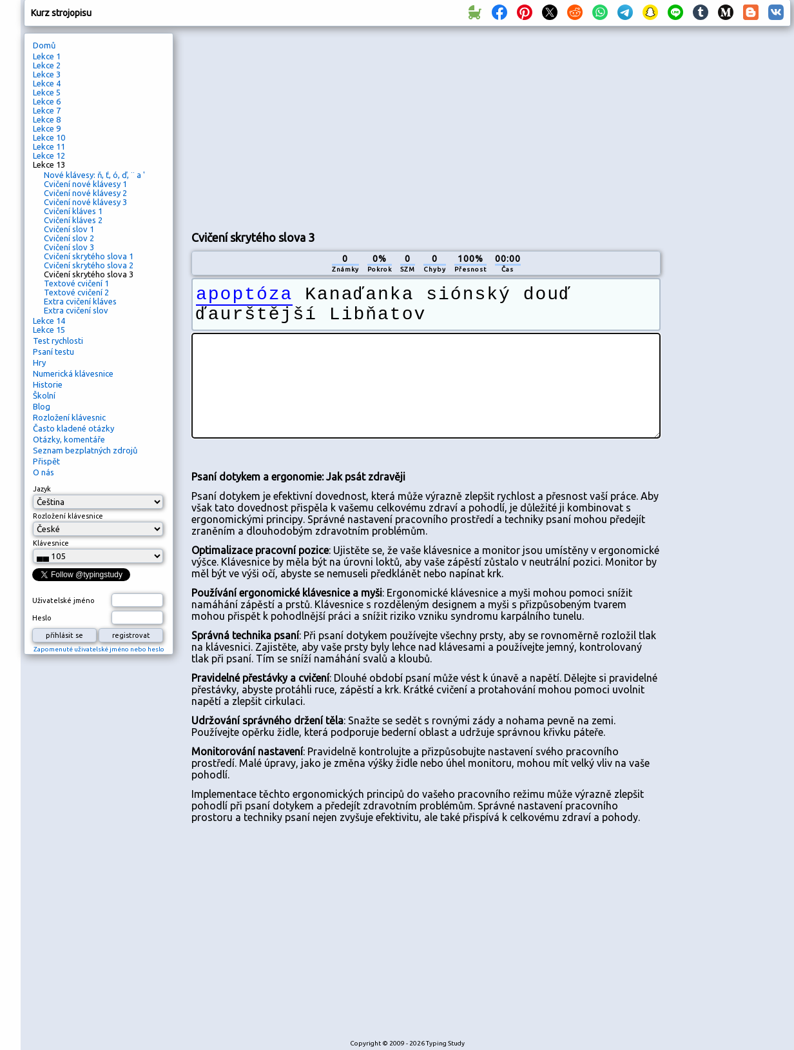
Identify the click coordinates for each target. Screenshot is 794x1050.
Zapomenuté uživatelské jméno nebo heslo (99, 649)
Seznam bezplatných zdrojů (85, 450)
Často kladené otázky (73, 428)
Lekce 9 (47, 128)
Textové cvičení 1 (76, 283)
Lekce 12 (49, 155)
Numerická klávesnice (73, 373)
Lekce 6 (47, 101)
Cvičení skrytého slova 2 (88, 265)
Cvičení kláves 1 (73, 210)
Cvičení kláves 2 (73, 219)
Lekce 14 (49, 320)
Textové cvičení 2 (76, 292)
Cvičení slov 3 (69, 247)
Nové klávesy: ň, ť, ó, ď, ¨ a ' (94, 174)
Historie (48, 384)
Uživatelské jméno (63, 600)
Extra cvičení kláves (80, 301)
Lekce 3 (47, 74)
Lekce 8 (47, 119)
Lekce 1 (47, 56)
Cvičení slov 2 (69, 238)
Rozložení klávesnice (68, 516)
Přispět (46, 461)
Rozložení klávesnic (69, 417)
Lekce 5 (47, 92)
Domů (44, 45)
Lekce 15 (49, 329)
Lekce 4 (47, 83)
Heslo (42, 618)
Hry (39, 362)
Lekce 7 (47, 110)
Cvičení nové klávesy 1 (85, 183)
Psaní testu (53, 351)
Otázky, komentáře (69, 439)
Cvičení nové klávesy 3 (85, 201)
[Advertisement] (381, 126)
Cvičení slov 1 (69, 228)
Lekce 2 (47, 65)
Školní (44, 395)
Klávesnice (51, 543)
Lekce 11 (49, 146)
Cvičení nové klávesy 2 (85, 192)
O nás (43, 472)
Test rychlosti (58, 340)
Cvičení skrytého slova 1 (88, 256)
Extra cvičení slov (76, 310)
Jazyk (42, 489)
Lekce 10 (49, 137)
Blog (41, 406)
